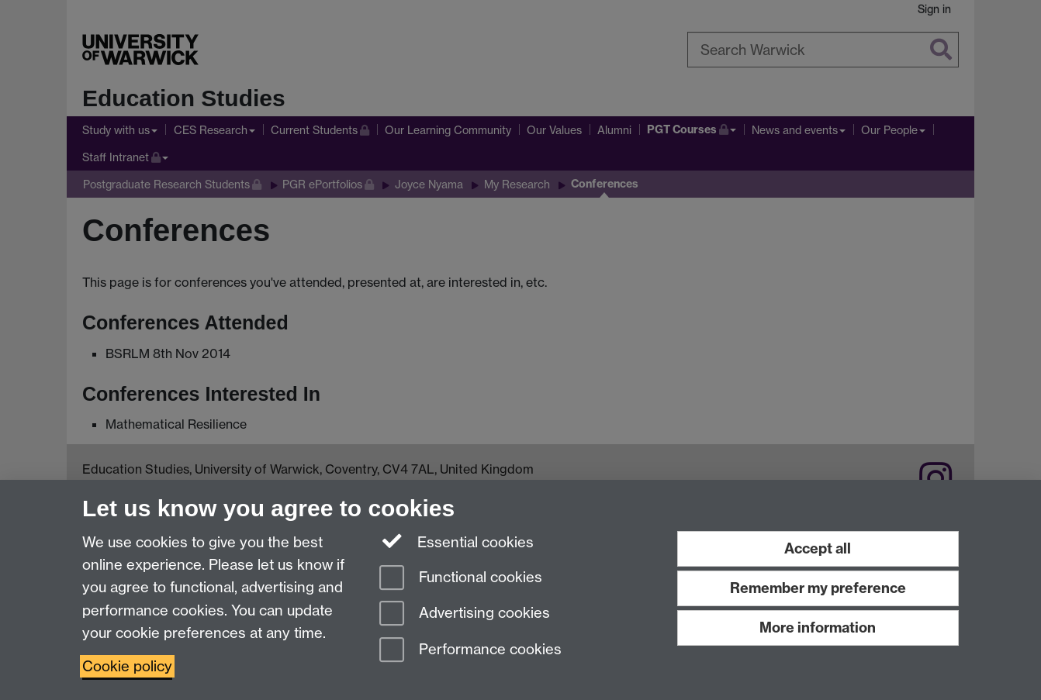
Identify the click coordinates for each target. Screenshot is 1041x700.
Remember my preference (818, 588)
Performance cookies (470, 650)
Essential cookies (456, 541)
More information (817, 627)
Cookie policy (127, 666)
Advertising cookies (464, 614)
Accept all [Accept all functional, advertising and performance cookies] (817, 548)
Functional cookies (460, 578)
